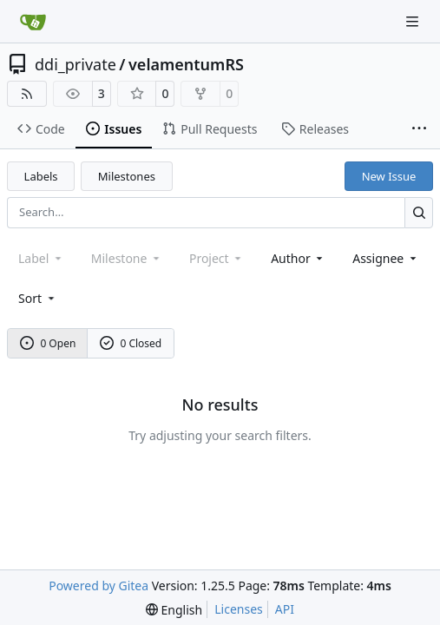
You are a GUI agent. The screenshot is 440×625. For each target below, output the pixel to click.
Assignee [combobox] (385, 258)
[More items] (419, 129)
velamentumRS (186, 64)
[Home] (33, 21)
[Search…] (418, 212)
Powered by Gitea (98, 585)
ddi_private (75, 64)
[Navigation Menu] (414, 21)
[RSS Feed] (27, 94)
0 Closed (131, 343)
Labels (41, 176)
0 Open (48, 343)
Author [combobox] (298, 258)
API (284, 609)
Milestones (126, 176)
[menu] (38, 298)
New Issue (389, 176)
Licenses (238, 609)
